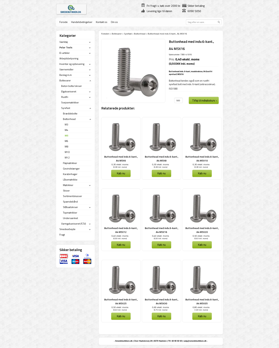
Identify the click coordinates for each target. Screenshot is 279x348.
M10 (67, 152)
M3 (66, 124)
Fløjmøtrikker (70, 163)
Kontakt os (101, 22)
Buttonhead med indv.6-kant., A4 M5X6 (121, 158)
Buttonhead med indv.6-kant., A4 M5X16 (161, 230)
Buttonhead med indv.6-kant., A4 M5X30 (161, 301)
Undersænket (70, 218)
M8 (66, 146)
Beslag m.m (65, 75)
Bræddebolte (70, 113)
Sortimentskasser (72, 196)
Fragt (62, 234)
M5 (66, 135)
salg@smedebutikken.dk (195, 341)
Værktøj (63, 42)
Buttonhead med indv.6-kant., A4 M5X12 (121, 230)
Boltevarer (117, 33)
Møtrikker (68, 185)
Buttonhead (139, 33)
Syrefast (128, 33)
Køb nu (121, 173)
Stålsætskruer (70, 207)
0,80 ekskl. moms (201, 307)
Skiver (66, 190)
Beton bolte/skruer (71, 86)
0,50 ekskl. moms (201, 236)
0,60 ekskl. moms (160, 307)
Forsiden (105, 33)
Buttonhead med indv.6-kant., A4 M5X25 (121, 301)
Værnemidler (66, 69)
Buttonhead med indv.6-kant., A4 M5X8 (161, 158)
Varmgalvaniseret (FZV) (73, 223)
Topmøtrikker (70, 212)
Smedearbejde (67, 229)
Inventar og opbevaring (71, 64)
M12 (67, 157)
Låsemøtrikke (70, 179)
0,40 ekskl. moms (120, 236)
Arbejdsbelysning (68, 58)
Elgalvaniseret (68, 91)
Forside (63, 22)
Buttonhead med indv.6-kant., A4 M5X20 (202, 230)
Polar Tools (65, 47)
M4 (66, 130)
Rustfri (64, 97)
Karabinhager (70, 174)
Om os (114, 22)
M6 (66, 141)
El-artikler (64, 53)
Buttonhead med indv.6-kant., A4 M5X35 (202, 301)
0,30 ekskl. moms (120, 164)
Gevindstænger (71, 168)
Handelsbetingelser (81, 22)
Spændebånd (70, 201)
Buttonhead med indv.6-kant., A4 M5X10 (202, 158)
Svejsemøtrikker (70, 102)
